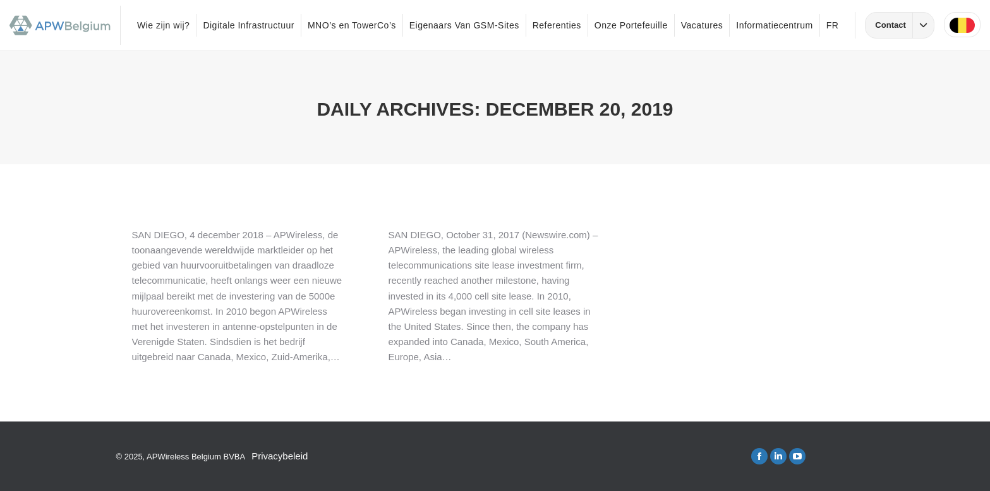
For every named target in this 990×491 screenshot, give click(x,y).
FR (832, 25)
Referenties (557, 25)
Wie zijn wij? (163, 25)
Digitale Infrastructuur (248, 25)
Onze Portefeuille (631, 25)
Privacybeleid (279, 456)
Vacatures (702, 25)
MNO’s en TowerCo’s (352, 25)
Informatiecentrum (774, 25)
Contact (904, 25)
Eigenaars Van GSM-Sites (464, 25)
